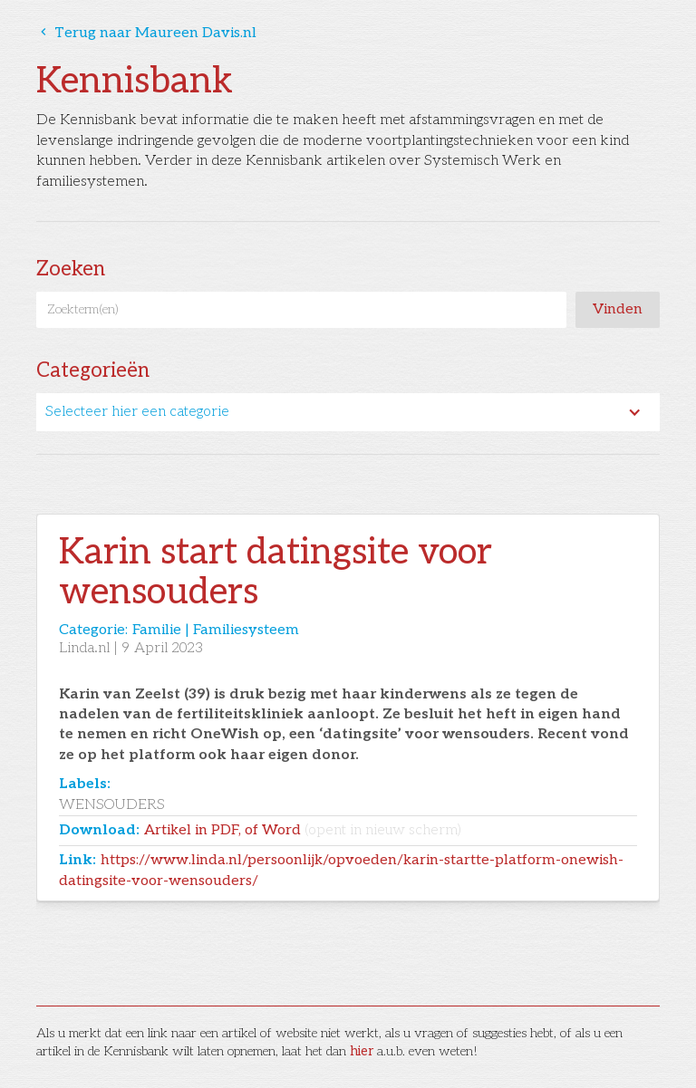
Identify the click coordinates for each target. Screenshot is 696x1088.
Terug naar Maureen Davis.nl (146, 33)
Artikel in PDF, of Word (302, 830)
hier (361, 1051)
